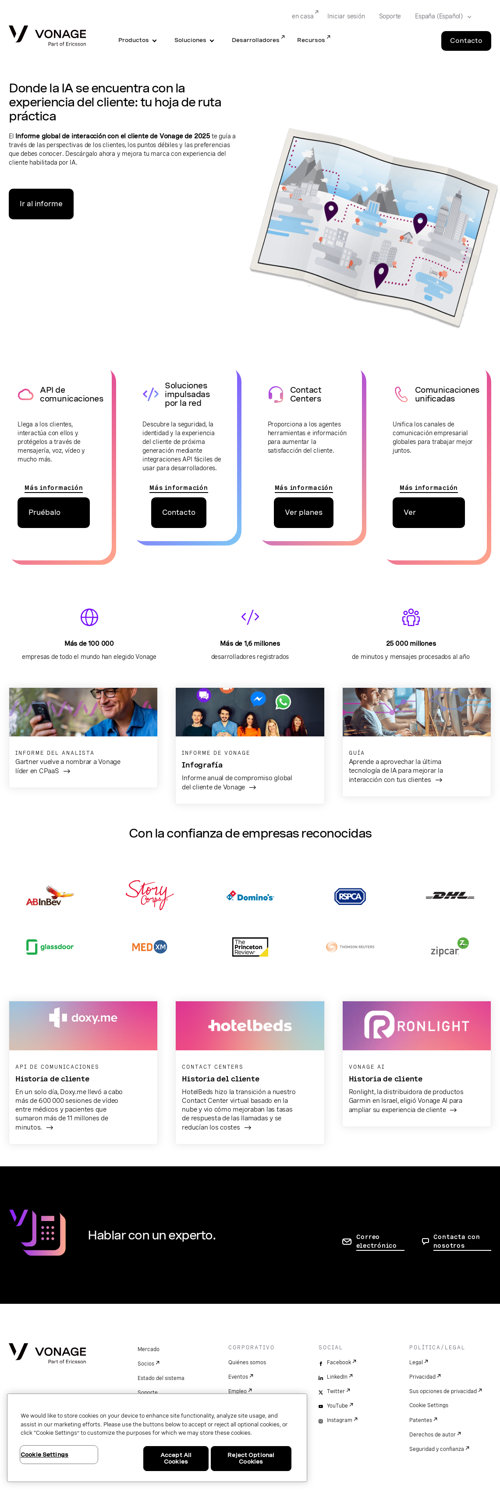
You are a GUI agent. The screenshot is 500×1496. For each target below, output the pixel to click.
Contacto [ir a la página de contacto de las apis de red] (178, 512)
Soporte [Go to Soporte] (390, 16)
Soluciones (190, 40)
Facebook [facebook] (339, 1362)
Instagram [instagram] (339, 1420)
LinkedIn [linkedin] (337, 1377)
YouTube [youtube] (337, 1406)
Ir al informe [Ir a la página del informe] (41, 204)
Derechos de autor (432, 1435)
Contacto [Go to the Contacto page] (466, 41)
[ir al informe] (250, 746)
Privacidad (422, 1377)
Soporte (148, 1393)
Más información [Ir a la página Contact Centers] (304, 487)
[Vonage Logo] (47, 36)
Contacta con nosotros (456, 1241)
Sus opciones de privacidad (443, 1391)
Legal (416, 1362)
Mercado (149, 1349)
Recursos (311, 40)
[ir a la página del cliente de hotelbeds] (250, 1072)
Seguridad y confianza (436, 1449)
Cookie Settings (428, 1405)
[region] (157, 1438)
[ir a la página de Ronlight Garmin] (417, 1063)
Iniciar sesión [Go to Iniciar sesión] (346, 16)
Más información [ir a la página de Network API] (178, 487)
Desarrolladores (256, 40)
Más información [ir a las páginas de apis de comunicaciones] (54, 487)
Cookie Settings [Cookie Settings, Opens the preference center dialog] (44, 1454)
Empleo (237, 1391)
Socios (146, 1364)
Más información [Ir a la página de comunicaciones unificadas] (429, 487)
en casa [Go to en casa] (303, 16)
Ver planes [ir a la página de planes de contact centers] (304, 512)
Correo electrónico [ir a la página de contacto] (376, 1241)
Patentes (420, 1420)
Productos (133, 40)
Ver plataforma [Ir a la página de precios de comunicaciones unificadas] (424, 518)
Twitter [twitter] (336, 1391)
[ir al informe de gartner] (83, 738)
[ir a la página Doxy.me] (83, 1072)
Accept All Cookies (175, 1458)
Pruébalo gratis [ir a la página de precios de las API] (44, 518)
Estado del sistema (161, 1378)
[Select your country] (440, 17)
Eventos (238, 1377)
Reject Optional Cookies (250, 1458)
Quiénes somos (247, 1362)
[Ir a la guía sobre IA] (417, 742)
